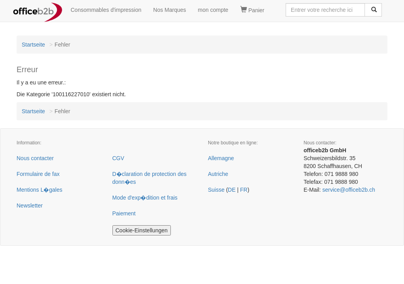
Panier (252, 9)
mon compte (213, 10)
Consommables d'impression (106, 10)
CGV (118, 158)
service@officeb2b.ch (348, 190)
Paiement (124, 213)
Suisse (216, 190)
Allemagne (221, 158)
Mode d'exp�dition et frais (145, 197)
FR (243, 190)
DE (232, 190)
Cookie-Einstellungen (142, 230)
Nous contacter (35, 158)
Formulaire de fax (38, 174)
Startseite (33, 44)
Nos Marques (169, 10)
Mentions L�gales (39, 190)
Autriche (218, 174)
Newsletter (30, 205)
